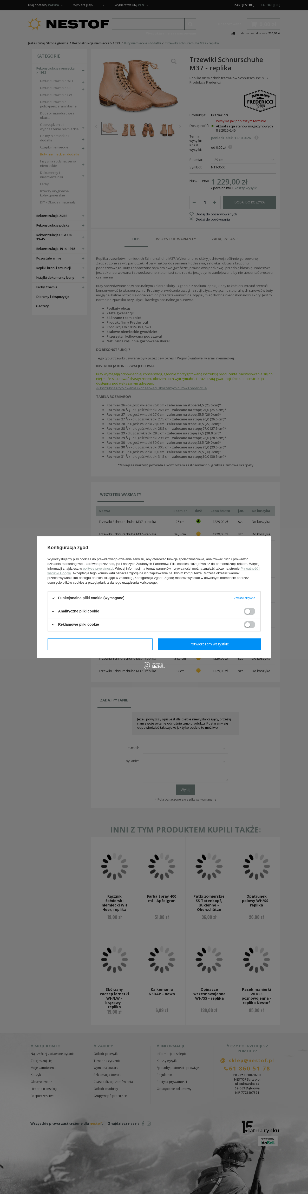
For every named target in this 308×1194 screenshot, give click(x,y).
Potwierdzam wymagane (100, 644)
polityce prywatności (98, 568)
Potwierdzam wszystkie (209, 644)
